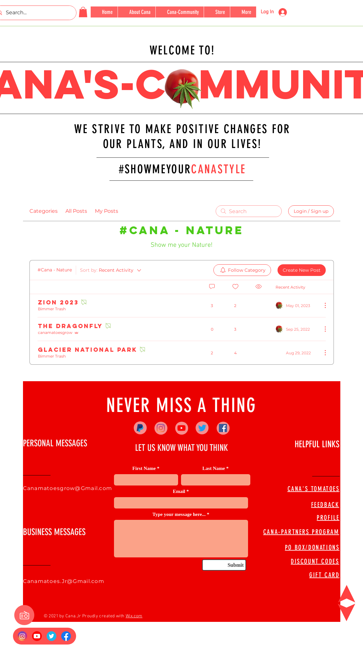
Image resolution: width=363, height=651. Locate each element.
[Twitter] (202, 428)
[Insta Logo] (22, 636)
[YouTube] (181, 428)
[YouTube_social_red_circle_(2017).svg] (37, 636)
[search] (249, 211)
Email (179, 491)
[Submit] (224, 565)
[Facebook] (223, 428)
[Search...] (34, 13)
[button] (83, 12)
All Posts (76, 211)
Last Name (213, 468)
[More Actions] (322, 305)
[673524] (51, 636)
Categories (43, 211)
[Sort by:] (111, 270)
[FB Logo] (66, 636)
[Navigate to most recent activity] (296, 305)
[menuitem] (242, 270)
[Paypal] (140, 428)
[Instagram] (161, 428)
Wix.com (134, 616)
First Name (144, 468)
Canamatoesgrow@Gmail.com (67, 488)
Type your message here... (179, 514)
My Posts (106, 211)
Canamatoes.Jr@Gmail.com (63, 581)
